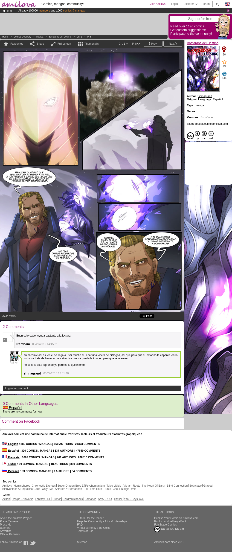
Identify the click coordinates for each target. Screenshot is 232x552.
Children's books (72, 499)
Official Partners (10, 534)
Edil (86, 489)
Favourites (16, 43)
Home (5, 36)
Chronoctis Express (44, 485)
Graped (207, 485)
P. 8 (89, 36)
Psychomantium (95, 485)
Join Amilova (157, 4)
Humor (56, 499)
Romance (90, 499)
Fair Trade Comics (165, 524)
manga (40, 36)
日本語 (9, 464)
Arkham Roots (131, 485)
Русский (10, 471)
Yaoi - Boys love (134, 499)
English (10, 444)
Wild (133, 489)
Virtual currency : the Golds (93, 527)
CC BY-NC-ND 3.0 (169, 529)
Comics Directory (22, 36)
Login (174, 4)
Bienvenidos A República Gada (21, 489)
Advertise (6, 531)
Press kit (5, 524)
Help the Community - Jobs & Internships (102, 521)
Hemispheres (22, 485)
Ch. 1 (79, 36)
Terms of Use (85, 531)
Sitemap (82, 542)
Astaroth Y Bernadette (68, 489)
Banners (5, 527)
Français (11, 457)
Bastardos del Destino (60, 36)
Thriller (118, 499)
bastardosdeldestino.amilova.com (207, 123)
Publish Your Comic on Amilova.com (176, 518)
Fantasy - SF (43, 499)
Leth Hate (96, 489)
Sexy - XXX (105, 499)
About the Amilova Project (16, 518)
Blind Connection (177, 485)
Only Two (47, 489)
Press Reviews (9, 521)
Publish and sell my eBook (170, 521)
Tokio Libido (114, 485)
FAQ (80, 524)
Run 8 (107, 489)
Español (12, 408)
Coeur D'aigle (121, 489)
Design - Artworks (22, 499)
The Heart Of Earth (153, 485)
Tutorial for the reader (90, 518)
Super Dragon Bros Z (70, 485)
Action (6, 499)
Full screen (64, 43)
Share (40, 43)
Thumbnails (91, 43)
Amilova (7, 485)
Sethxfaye (195, 485)
